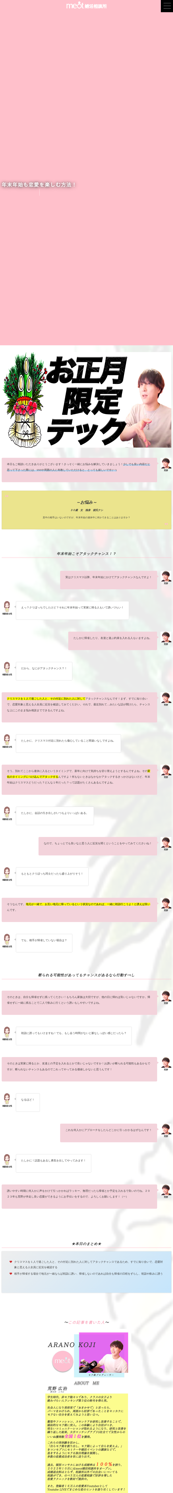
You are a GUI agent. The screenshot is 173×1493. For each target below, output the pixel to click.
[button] (167, 6)
